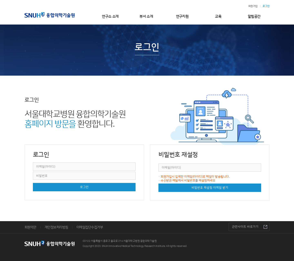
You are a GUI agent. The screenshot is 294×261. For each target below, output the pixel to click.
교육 (218, 17)
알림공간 (254, 17)
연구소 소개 (110, 17)
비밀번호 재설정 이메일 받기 (210, 187)
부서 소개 (146, 17)
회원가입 (253, 6)
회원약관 (30, 227)
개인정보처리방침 (56, 227)
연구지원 (182, 17)
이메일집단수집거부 (89, 227)
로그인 (84, 187)
